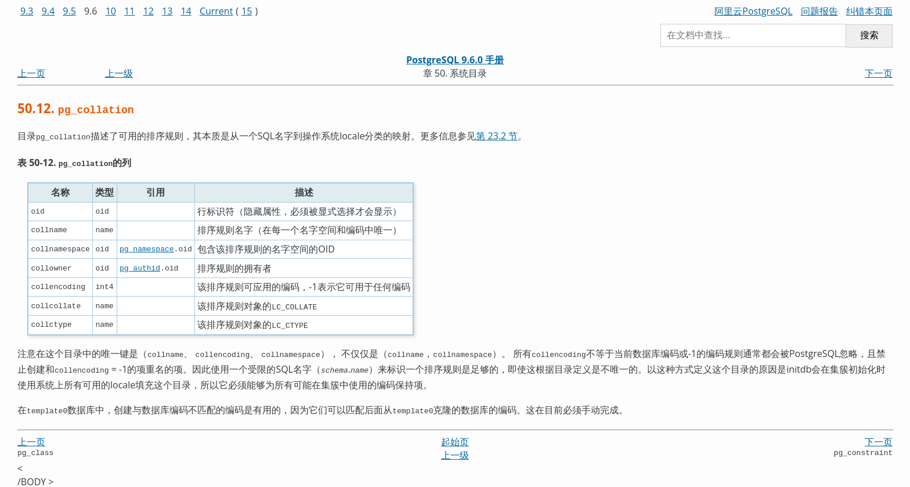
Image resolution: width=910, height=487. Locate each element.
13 (167, 11)
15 (246, 11)
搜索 (869, 35)
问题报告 (819, 11)
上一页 (31, 73)
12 (148, 11)
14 (185, 11)
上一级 (119, 73)
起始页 (455, 436)
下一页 (879, 73)
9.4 (48, 11)
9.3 (27, 11)
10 (111, 11)
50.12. (75, 108)
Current (216, 11)
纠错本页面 (869, 11)
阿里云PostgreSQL (753, 11)
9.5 (69, 11)
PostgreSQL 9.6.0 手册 (455, 59)
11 (129, 11)
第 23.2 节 (497, 135)
